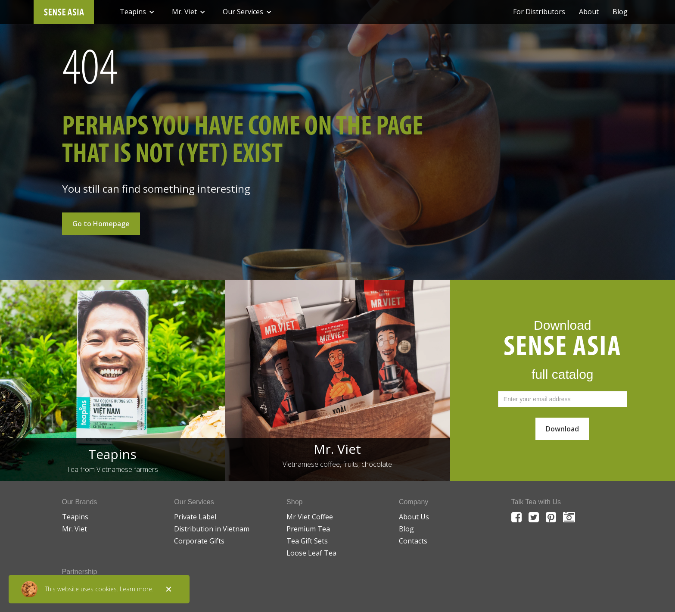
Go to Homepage (101, 223)
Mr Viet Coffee (309, 516)
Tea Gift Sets (307, 541)
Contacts (413, 541)
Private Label (195, 516)
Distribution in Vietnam (211, 529)
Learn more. (136, 589)
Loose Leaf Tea (311, 553)
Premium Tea (308, 529)
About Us (414, 516)
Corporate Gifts (199, 541)
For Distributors (539, 12)
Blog (620, 12)
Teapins (75, 516)
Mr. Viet (74, 529)
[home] (64, 12)
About (589, 12)
